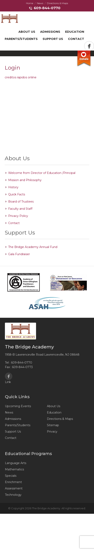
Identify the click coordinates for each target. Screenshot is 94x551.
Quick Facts (16, 194)
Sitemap (53, 425)
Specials (10, 476)
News (40, 3)
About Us (26, 32)
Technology (13, 495)
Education (74, 32)
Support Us (13, 431)
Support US (53, 39)
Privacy (52, 431)
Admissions (50, 32)
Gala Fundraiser (19, 254)
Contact (76, 39)
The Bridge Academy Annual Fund (32, 247)
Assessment (14, 488)
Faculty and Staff (20, 209)
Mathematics (14, 469)
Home (29, 3)
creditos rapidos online (20, 77)
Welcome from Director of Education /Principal (41, 173)
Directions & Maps (57, 3)
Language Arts (15, 463)
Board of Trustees (21, 201)
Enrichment (13, 482)
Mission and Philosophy (25, 180)
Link (8, 382)
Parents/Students (21, 39)
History (13, 187)
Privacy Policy (18, 216)
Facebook (8, 376)
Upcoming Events (18, 406)
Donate (84, 59)
